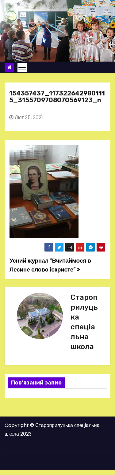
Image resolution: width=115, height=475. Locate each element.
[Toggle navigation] (22, 67)
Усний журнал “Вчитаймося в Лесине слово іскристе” (50, 264)
